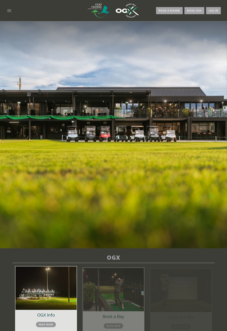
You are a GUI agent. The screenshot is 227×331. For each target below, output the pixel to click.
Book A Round (169, 10)
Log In (213, 10)
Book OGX (194, 10)
